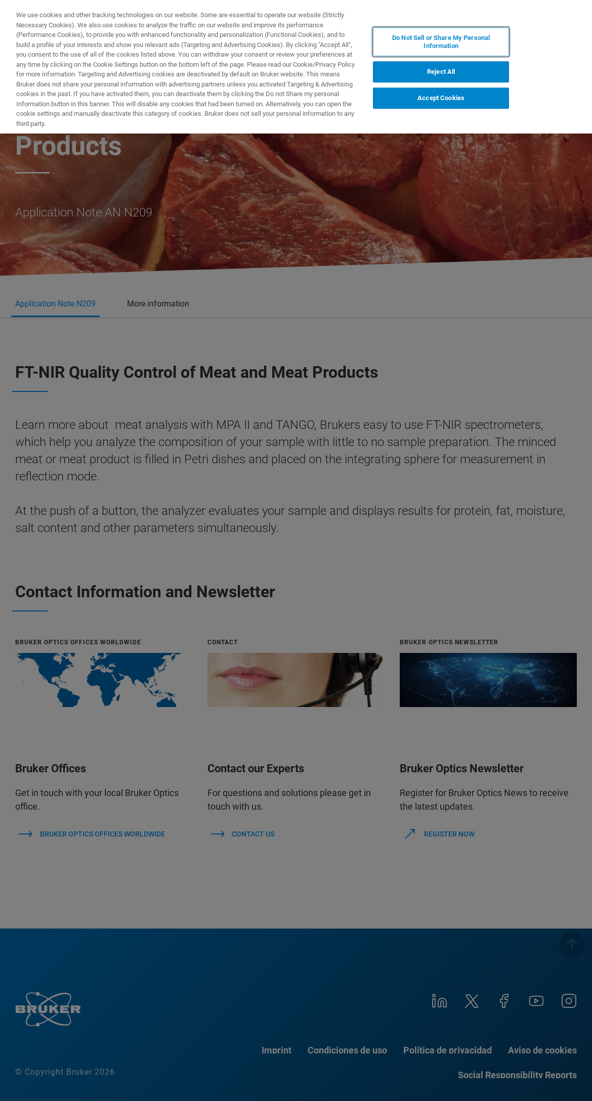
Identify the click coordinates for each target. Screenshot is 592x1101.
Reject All (441, 72)
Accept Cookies (440, 98)
